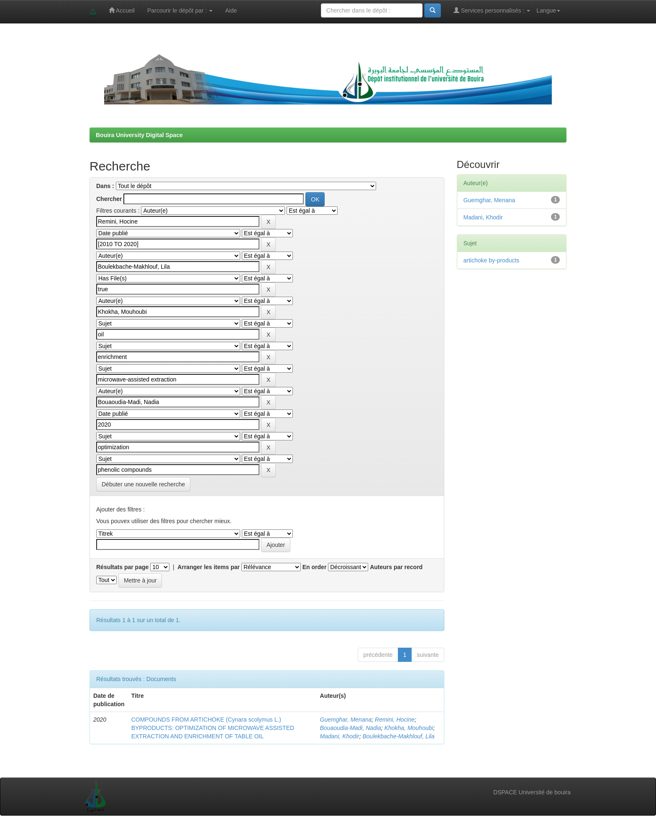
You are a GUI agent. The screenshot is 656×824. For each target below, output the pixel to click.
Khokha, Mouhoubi (408, 728)
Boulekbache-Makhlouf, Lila (398, 736)
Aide (231, 10)
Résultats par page (122, 567)
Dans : (105, 186)
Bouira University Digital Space (139, 135)
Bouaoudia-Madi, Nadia (350, 728)
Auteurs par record (396, 567)
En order (314, 567)
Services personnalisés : (492, 10)
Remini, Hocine (395, 719)
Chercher (109, 199)
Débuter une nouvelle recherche (143, 484)
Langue (548, 10)
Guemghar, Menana (346, 719)
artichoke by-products (492, 260)
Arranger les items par (208, 567)
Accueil (122, 10)
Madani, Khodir (339, 736)
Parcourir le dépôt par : (180, 10)
